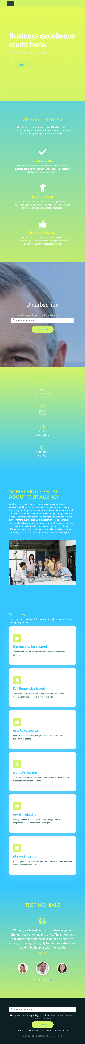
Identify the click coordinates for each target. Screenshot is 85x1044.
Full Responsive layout (29, 688)
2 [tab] (40, 979)
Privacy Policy (31, 1015)
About (20, 1030)
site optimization (25, 856)
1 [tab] (34, 979)
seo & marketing (24, 814)
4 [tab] (51, 979)
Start (21, 65)
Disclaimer (44, 1015)
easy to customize (26, 730)
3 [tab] (45, 979)
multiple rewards (25, 772)
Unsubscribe (32, 1030)
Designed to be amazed (30, 646)
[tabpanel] (42, 968)
